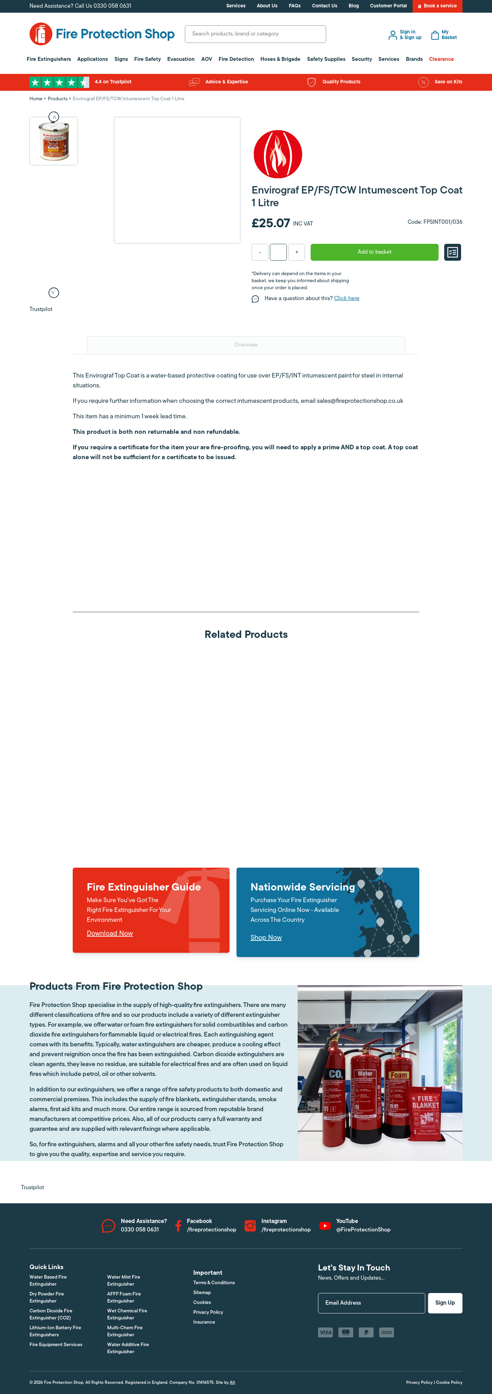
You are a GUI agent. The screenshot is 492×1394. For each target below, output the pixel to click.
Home (36, 99)
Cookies (202, 1302)
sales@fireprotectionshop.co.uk (360, 401)
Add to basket (374, 252)
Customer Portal (388, 6)
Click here (347, 299)
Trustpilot (41, 309)
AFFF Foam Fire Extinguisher (124, 1298)
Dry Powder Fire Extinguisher (47, 1298)
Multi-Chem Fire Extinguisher (125, 1331)
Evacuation (181, 59)
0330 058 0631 (112, 6)
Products (57, 99)
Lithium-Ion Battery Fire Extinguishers (55, 1331)
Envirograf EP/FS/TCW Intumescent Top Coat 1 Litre (128, 99)
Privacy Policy (208, 1312)
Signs (121, 59)
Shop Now (266, 938)
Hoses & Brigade (280, 59)
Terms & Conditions (214, 1283)
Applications (92, 59)
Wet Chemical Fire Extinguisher (127, 1315)
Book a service (437, 6)
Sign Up (445, 1303)
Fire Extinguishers (49, 59)
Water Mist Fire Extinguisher (123, 1281)
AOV (206, 59)
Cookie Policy (449, 1383)
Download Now (110, 933)
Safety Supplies (326, 59)
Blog (354, 6)
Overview (246, 345)
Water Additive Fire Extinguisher (128, 1348)
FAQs (295, 6)
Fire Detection (236, 59)
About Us (267, 6)
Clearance (441, 59)
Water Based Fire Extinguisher (48, 1281)
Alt (232, 1383)
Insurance (204, 1322)
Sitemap (202, 1292)
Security (362, 59)
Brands (414, 59)
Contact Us (324, 6)
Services (236, 6)
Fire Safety (147, 59)
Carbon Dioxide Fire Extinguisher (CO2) (51, 1315)
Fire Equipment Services (56, 1345)
